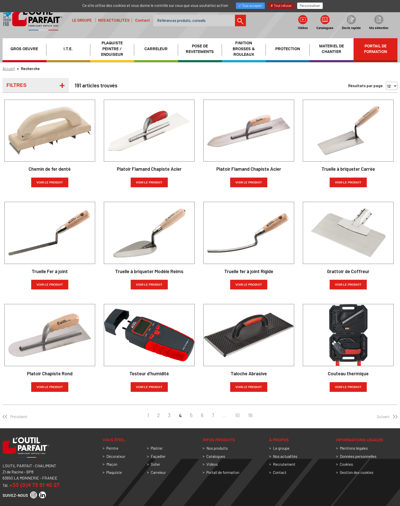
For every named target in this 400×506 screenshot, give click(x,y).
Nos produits (217, 448)
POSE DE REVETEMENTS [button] (200, 49)
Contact (142, 20)
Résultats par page (365, 85)
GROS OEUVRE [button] (24, 49)
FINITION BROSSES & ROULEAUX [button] (244, 49)
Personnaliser (310, 6)
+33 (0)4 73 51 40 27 (34, 485)
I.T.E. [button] (68, 49)
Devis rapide (351, 22)
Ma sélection (379, 22)
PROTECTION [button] (287, 49)
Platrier (157, 448)
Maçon (111, 464)
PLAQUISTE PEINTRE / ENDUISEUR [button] (112, 49)
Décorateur (115, 456)
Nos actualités (113, 20)
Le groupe (82, 20)
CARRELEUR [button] (156, 49)
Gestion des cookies (356, 472)
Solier (155, 464)
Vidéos (303, 22)
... (224, 415)
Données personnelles (358, 456)
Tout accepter (250, 6)
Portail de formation (375, 49)
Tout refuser (281, 6)
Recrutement (284, 464)
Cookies (346, 464)
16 (250, 415)
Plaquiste (114, 472)
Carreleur (158, 472)
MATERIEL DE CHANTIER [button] (331, 49)
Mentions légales (354, 448)
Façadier (158, 456)
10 (237, 415)
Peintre (112, 448)
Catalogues (324, 22)
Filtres (16, 85)
